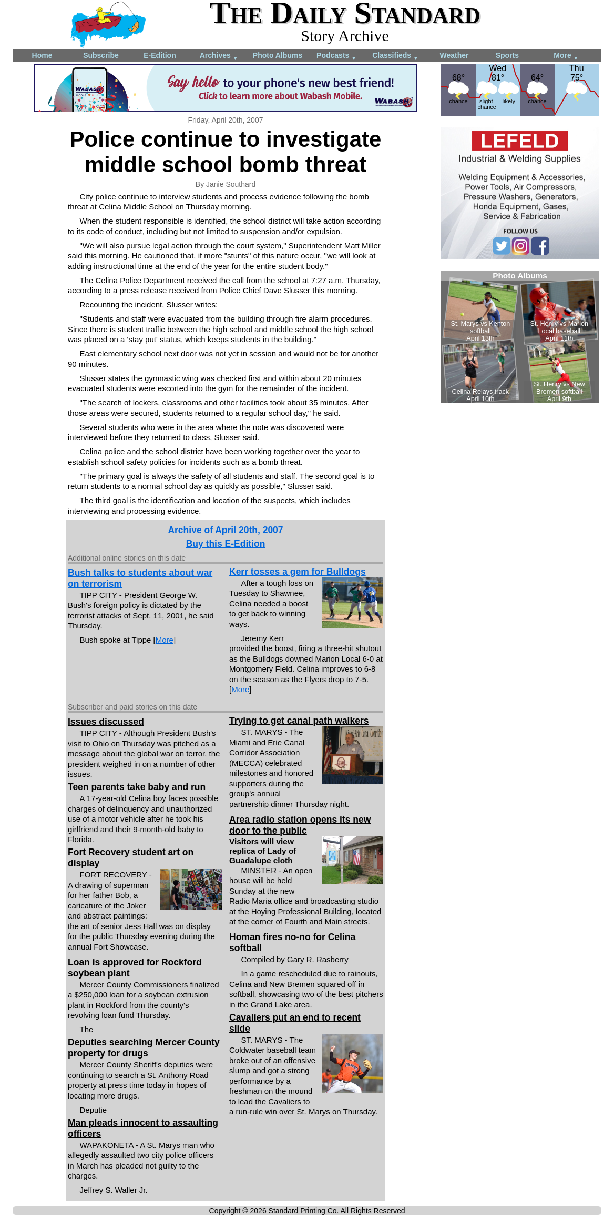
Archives (219, 56)
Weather (454, 55)
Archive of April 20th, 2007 (225, 530)
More (566, 56)
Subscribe (101, 55)
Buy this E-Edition (225, 543)
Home (42, 55)
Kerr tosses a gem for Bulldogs (297, 571)
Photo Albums (277, 55)
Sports (507, 55)
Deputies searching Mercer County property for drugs (144, 1048)
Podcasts (336, 56)
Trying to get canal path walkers (299, 720)
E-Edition (160, 55)
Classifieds (395, 56)
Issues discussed (106, 721)
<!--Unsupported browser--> (520, 337)
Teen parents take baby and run (137, 787)
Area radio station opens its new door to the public (300, 825)
